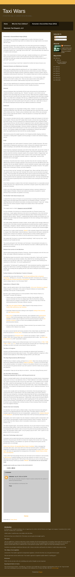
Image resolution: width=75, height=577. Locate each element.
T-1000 (8, 343)
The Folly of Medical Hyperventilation (61, 62)
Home (6, 24)
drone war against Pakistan (15, 305)
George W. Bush (19, 335)
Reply (10, 485)
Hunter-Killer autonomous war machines (16, 307)
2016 (56, 71)
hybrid (30, 361)
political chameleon (28, 362)
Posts (57, 37)
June (58, 60)
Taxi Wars (14, 11)
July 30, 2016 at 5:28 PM (21, 476)
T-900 (4, 343)
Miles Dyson (45, 449)
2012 (56, 80)
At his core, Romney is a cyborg (39, 287)
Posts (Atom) (13, 519)
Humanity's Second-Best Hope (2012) (44, 24)
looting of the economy (39, 310)
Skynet (25, 230)
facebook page (55, 568)
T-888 (46, 342)
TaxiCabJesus (67, 45)
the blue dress (18, 332)
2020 (56, 66)
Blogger (40, 572)
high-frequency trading (13, 312)
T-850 (43, 342)
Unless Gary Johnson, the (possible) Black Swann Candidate (18, 446)
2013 (56, 77)
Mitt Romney (8, 457)
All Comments (59, 39)
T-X (14, 343)
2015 (56, 73)
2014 (56, 75)
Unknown (11, 476)
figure (4, 451)
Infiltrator (26, 460)
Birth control (9, 315)
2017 (56, 69)
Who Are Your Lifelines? (20, 24)
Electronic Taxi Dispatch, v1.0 (13, 28)
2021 (56, 58)
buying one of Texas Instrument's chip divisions (17, 279)
